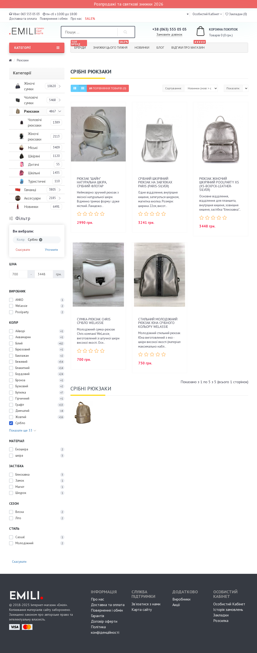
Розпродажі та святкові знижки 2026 (128, 4)
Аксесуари (32, 198)
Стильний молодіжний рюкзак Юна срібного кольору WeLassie (157, 323)
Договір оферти (104, 621)
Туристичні (36, 181)
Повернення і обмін (54, 19)
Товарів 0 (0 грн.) (211, 31)
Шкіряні (34, 156)
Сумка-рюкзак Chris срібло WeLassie (94, 321)
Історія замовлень (228, 609)
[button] (187, 14)
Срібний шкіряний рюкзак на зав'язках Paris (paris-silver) (155, 182)
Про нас (76, 19)
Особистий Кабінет (229, 603)
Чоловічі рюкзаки (35, 122)
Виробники (181, 599)
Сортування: (173, 88)
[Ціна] (18, 274)
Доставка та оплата (23, 19)
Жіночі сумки (29, 86)
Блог (160, 47)
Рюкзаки (31, 111)
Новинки (142, 47)
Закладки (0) (236, 14)
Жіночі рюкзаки (34, 136)
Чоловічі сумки (31, 100)
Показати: (233, 88)
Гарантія (97, 615)
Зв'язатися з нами (146, 603)
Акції (176, 604)
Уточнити (51, 249)
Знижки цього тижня (111, 46)
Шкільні (34, 172)
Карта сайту (142, 609)
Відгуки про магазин (188, 46)
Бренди (79, 46)
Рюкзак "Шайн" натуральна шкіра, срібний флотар (92, 182)
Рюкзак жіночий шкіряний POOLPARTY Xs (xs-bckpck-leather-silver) (219, 184)
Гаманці (30, 189)
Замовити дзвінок (169, 34)
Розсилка (220, 620)
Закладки (221, 615)
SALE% (90, 19)
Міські (33, 147)
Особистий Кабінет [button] (205, 14)
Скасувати (23, 249)
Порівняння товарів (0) (107, 88)
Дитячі (33, 164)
